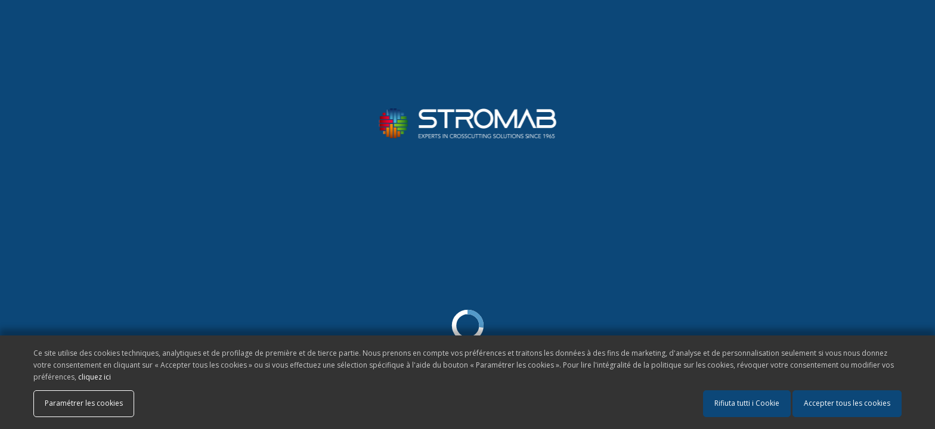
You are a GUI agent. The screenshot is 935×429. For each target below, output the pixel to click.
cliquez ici (94, 377)
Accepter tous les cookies (847, 403)
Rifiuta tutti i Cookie (746, 403)
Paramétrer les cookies (84, 403)
